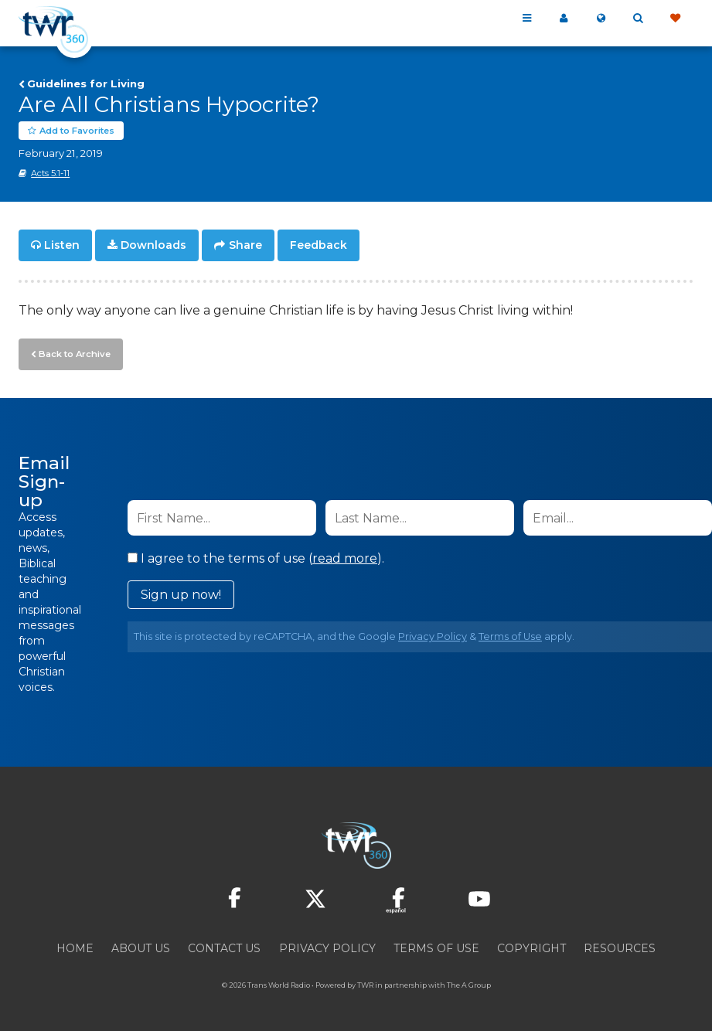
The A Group (469, 984)
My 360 (563, 18)
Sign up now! (181, 594)
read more (344, 557)
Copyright (531, 947)
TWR (365, 984)
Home (75, 947)
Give (674, 18)
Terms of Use (510, 635)
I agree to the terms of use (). (256, 557)
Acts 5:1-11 (50, 173)
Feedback (318, 246)
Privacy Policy (432, 635)
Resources (620, 947)
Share (245, 246)
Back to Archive (73, 353)
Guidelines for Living (86, 83)
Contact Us (224, 947)
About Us (140, 947)
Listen (62, 246)
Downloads (153, 246)
